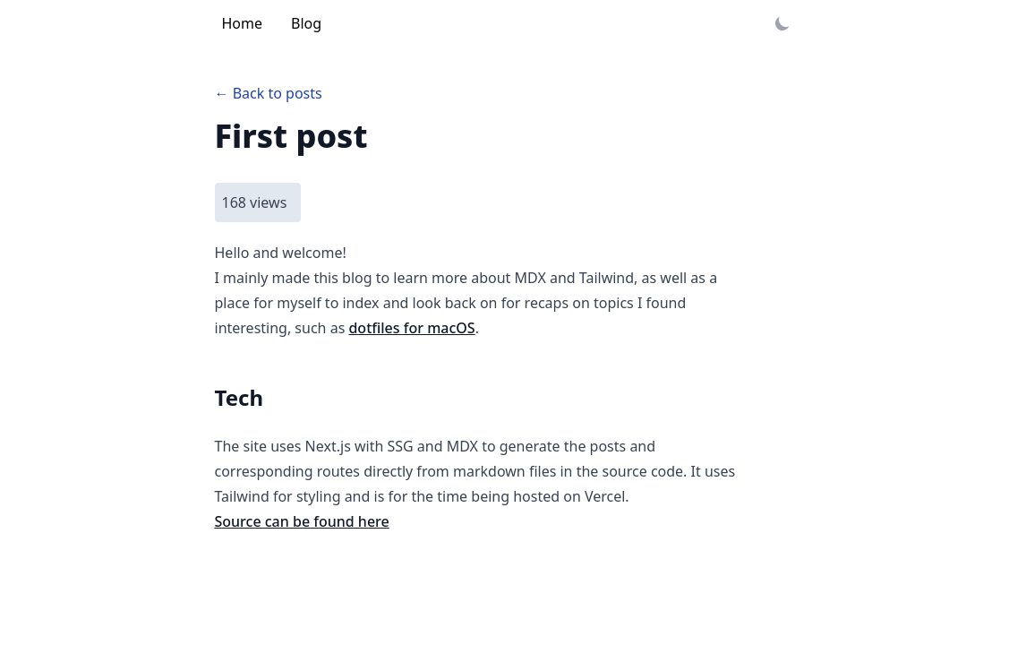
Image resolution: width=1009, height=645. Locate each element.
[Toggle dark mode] (782, 23)
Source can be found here (302, 521)
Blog (306, 23)
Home (242, 23)
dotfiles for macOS (411, 328)
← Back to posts (268, 93)
